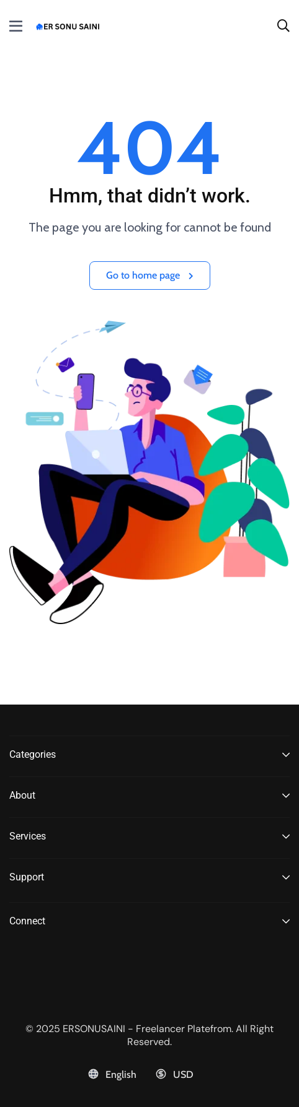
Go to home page (150, 275)
